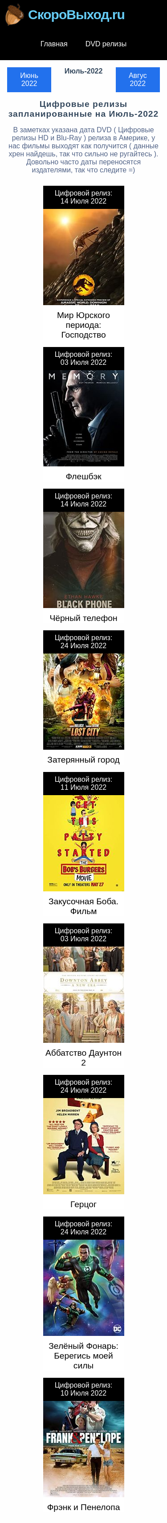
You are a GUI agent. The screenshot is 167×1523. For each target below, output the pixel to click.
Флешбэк (83, 476)
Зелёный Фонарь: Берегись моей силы (83, 1355)
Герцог (83, 1204)
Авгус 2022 (138, 79)
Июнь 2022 (29, 79)
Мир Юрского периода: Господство (83, 324)
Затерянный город (83, 759)
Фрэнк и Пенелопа (83, 1507)
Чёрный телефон (83, 618)
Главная (54, 44)
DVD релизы (106, 44)
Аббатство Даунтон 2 (83, 1057)
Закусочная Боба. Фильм (83, 906)
